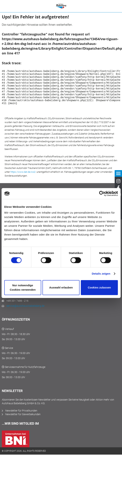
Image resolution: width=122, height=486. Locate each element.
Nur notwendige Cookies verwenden (23, 287)
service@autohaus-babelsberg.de (25, 312)
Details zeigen (101, 273)
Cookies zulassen (99, 287)
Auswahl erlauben (61, 287)
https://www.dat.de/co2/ (23, 178)
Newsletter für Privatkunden (21, 417)
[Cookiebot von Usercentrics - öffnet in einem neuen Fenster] (102, 193)
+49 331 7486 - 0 (16, 302)
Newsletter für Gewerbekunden (23, 420)
